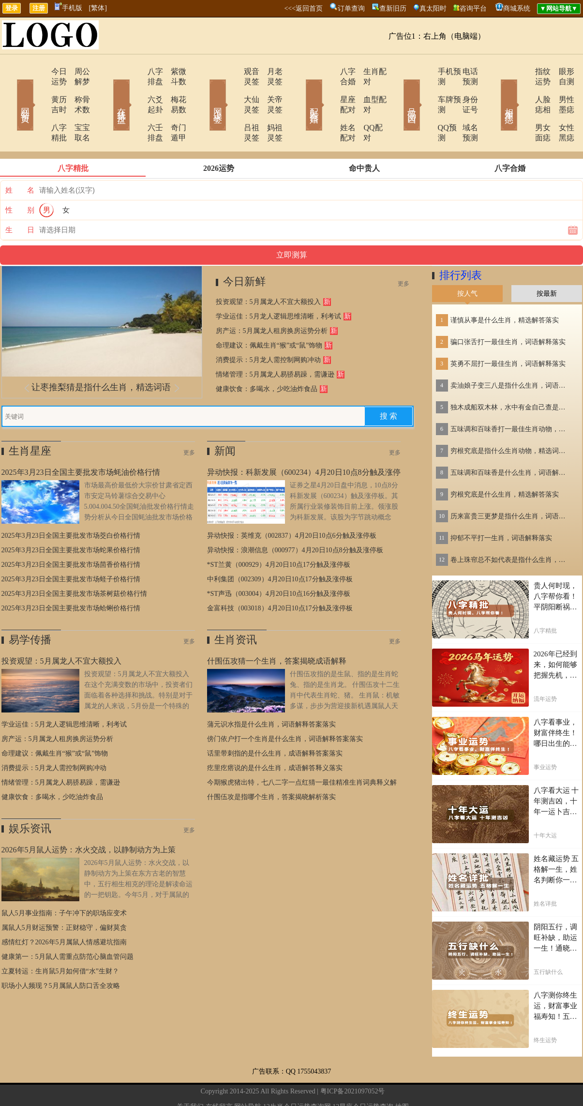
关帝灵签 (269, 89)
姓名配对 (329, 107)
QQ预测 (423, 107)
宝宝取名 (76, 107)
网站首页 (11, 91)
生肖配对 (366, 71)
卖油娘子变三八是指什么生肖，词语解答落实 (510, 355)
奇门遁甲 (173, 107)
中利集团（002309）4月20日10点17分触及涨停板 (280, 548)
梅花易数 (173, 89)
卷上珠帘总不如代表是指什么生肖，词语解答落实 (510, 529)
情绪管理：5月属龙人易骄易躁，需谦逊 (275, 344)
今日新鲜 (244, 251)
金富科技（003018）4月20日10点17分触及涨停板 (280, 577)
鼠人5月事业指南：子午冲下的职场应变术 (64, 882)
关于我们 (190, 1076)
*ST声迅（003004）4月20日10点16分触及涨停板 (278, 563)
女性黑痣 (560, 107)
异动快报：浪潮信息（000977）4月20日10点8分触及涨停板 (295, 519)
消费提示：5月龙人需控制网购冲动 (268, 329)
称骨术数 (76, 89)
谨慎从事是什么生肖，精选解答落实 (504, 289)
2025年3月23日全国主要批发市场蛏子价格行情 (70, 548)
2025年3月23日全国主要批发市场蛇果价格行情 (70, 519)
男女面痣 (522, 107)
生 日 (19, 199)
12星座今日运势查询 (362, 1076)
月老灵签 (269, 71)
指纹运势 (522, 71)
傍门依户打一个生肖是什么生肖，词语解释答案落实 (285, 708)
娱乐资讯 (30, 798)
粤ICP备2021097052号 (352, 1060)
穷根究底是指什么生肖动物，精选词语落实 (510, 420)
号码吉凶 (398, 91)
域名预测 (463, 107)
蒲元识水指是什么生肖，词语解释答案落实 (271, 693)
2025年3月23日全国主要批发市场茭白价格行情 (70, 505)
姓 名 (19, 160)
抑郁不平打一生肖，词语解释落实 (501, 507)
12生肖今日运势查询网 (297, 1076)
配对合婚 (301, 91)
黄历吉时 (38, 89)
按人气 (467, 263)
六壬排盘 (135, 107)
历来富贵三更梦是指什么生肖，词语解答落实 (510, 485)
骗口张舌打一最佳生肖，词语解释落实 (508, 311)
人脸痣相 (522, 89)
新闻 (225, 420)
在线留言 (219, 1076)
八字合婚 (329, 71)
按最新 (547, 263)
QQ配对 (364, 107)
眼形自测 (560, 71)
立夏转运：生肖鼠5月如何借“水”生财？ (60, 940)
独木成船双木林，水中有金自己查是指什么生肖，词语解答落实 (510, 376)
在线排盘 (108, 91)
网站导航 (247, 1076)
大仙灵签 (232, 89)
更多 (403, 253)
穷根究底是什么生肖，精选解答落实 (504, 464)
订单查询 (351, 8)
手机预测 (425, 71)
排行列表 (460, 245)
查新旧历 (392, 8)
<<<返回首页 (303, 8)
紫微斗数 (173, 71)
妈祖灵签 (269, 107)
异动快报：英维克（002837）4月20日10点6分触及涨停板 (291, 505)
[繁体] (98, 8)
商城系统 (516, 8)
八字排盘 (135, 71)
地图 (402, 1076)
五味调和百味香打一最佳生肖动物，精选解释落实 (510, 398)
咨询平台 (473, 8)
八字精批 (38, 107)
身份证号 (463, 89)
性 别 (19, 179)
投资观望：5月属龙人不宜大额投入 (268, 271)
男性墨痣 (560, 89)
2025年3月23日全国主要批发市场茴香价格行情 (70, 534)
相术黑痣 (495, 91)
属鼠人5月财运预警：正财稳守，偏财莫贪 (64, 897)
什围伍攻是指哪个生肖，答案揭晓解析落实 (271, 766)
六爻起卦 (135, 89)
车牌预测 (425, 89)
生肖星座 (30, 420)
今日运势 (38, 71)
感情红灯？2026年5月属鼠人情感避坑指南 (64, 911)
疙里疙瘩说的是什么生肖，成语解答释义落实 (275, 737)
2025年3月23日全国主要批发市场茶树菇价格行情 (74, 563)
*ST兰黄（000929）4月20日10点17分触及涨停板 (278, 534)
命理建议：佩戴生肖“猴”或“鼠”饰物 (269, 314)
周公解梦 (76, 71)
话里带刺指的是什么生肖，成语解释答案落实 (275, 723)
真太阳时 (433, 8)
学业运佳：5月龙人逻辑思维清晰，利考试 (278, 285)
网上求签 (204, 91)
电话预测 (463, 71)
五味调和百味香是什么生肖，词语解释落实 (510, 442)
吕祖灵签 (232, 107)
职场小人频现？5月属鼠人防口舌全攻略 (60, 955)
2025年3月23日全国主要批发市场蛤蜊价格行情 (70, 577)
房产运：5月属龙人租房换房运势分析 (272, 300)
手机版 (68, 8)
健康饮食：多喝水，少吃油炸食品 (266, 358)
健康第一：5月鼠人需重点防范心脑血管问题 (67, 926)
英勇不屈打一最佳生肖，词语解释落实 (508, 333)
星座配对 (329, 89)
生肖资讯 (235, 609)
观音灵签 (232, 71)
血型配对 (366, 89)
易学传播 (30, 609)
